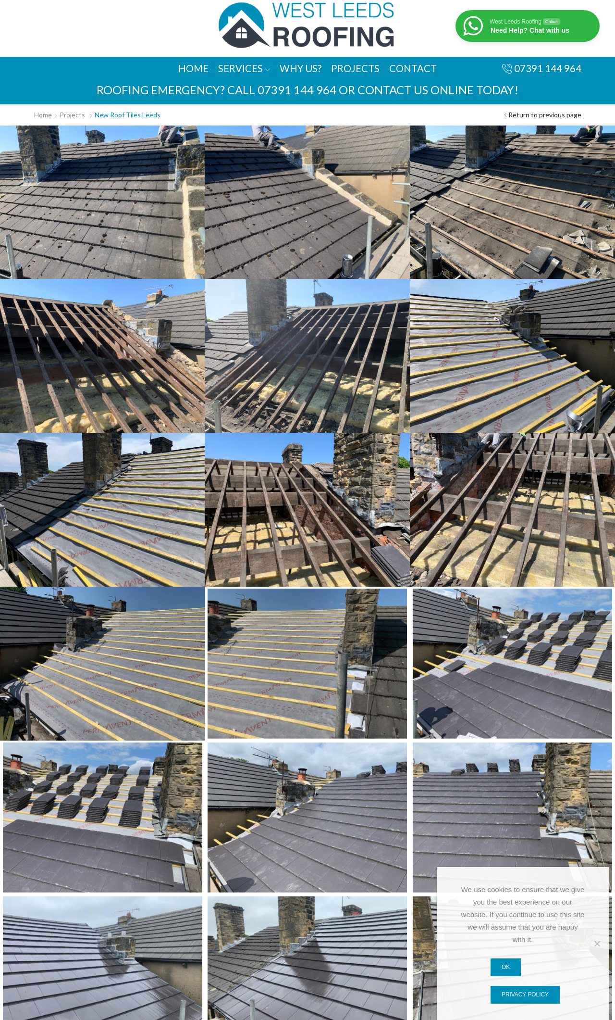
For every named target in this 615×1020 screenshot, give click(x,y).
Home (193, 68)
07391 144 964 (297, 90)
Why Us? (300, 68)
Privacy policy (525, 994)
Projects (355, 68)
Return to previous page (544, 115)
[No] (597, 943)
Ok (506, 967)
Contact (413, 68)
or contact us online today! (428, 90)
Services (244, 68)
